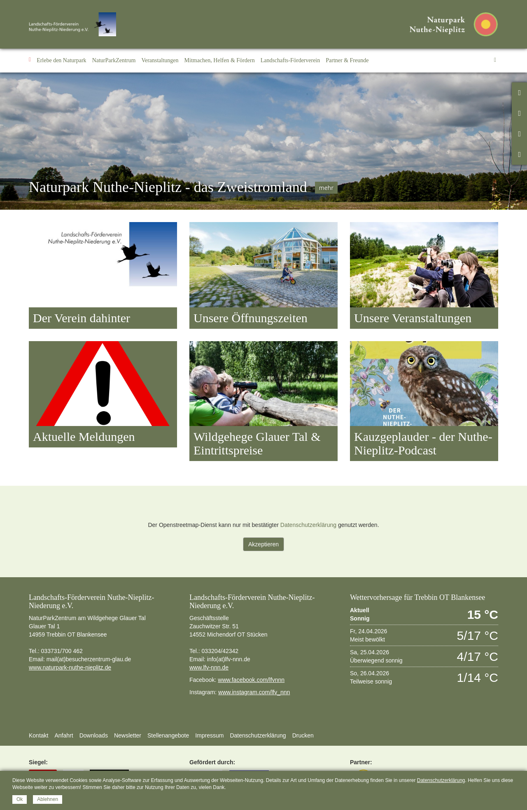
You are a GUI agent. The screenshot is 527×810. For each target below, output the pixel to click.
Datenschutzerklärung (308, 525)
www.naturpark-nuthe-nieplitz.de (70, 667)
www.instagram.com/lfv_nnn (254, 692)
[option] (263, 141)
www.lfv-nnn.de (209, 667)
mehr (326, 188)
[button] (61, 60)
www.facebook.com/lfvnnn (251, 680)
